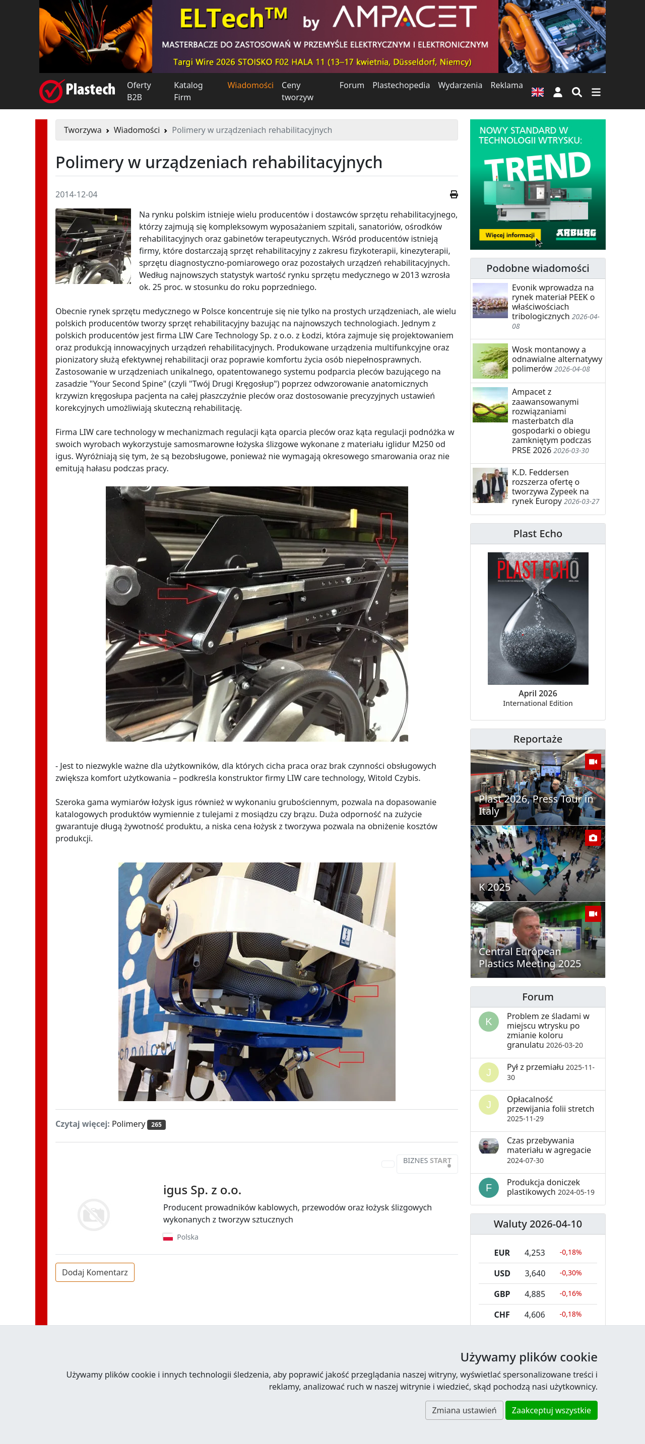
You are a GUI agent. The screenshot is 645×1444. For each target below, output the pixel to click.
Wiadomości (250, 85)
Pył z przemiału (551, 1071)
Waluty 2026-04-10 (538, 1224)
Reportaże (537, 739)
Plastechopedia (401, 85)
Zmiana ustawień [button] (464, 1410)
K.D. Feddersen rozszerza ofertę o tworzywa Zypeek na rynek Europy (550, 487)
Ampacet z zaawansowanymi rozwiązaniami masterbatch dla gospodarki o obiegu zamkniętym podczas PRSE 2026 (551, 420)
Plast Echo (537, 533)
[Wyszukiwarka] (577, 91)
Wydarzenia (460, 85)
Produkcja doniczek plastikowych (551, 1187)
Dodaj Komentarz (95, 1272)
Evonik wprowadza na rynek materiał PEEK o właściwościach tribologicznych (553, 302)
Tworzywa (83, 129)
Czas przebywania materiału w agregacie (549, 1150)
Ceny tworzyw (297, 91)
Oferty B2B (139, 91)
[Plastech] (77, 91)
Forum (352, 85)
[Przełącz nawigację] (596, 91)
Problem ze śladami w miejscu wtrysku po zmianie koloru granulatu (548, 1030)
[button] (557, 91)
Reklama (506, 85)
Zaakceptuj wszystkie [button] (551, 1410)
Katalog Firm (188, 91)
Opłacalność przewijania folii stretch (550, 1108)
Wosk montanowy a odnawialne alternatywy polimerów (557, 359)
